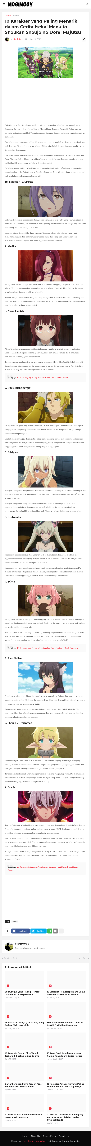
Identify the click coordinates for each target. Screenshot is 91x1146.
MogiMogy (22, 943)
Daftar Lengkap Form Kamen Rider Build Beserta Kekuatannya (23, 1085)
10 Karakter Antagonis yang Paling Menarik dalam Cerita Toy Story (65, 1085)
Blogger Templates (70, 1141)
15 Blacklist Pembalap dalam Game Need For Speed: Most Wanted (66, 993)
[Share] (84, 39)
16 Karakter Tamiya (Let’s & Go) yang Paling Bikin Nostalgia (24, 1024)
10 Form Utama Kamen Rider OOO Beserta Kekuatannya (23, 1116)
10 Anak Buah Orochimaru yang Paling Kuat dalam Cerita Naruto (64, 1054)
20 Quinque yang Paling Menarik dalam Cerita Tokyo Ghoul (22, 993)
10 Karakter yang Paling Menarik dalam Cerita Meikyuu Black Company (47, 648)
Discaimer (64, 1136)
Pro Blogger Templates (34, 1141)
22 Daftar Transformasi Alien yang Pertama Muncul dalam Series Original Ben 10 (65, 1117)
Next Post (82, 958)
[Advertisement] (45, 101)
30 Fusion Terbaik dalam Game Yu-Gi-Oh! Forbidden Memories (65, 1024)
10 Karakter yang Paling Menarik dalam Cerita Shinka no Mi (42, 377)
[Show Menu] (4, 4)
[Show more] (61, 931)
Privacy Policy (49, 1136)
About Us (35, 1136)
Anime (16, 16)
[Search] (87, 4)
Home (8, 16)
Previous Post (10, 958)
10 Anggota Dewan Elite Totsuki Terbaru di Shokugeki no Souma (22, 1054)
